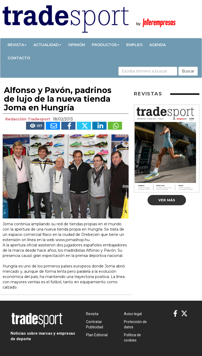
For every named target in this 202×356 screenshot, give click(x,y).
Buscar (188, 71)
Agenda (157, 44)
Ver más (166, 200)
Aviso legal (133, 314)
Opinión (76, 44)
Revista (17, 44)
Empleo (134, 44)
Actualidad (47, 44)
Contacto (19, 58)
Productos (105, 44)
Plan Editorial (97, 335)
